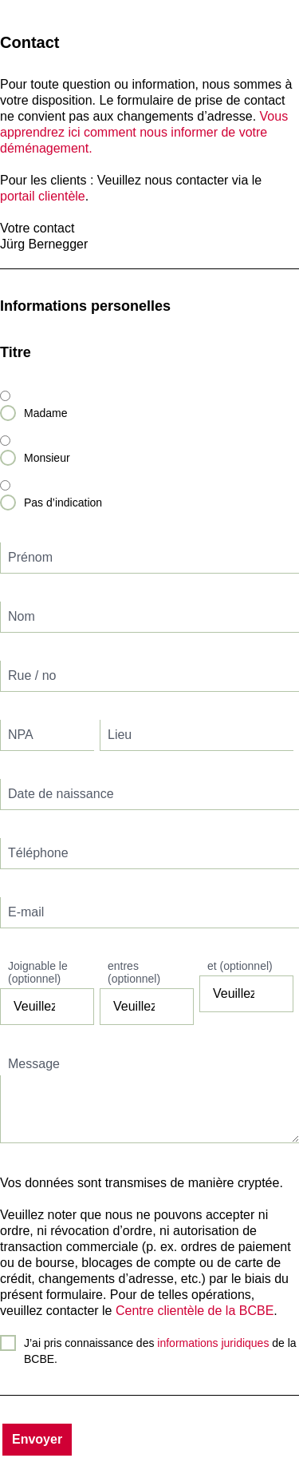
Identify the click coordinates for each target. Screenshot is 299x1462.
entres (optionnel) (134, 972)
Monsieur (47, 457)
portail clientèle (42, 196)
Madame (45, 413)
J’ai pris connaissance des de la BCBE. (160, 1351)
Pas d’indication (63, 502)
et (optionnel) (240, 965)
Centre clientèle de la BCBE (194, 1310)
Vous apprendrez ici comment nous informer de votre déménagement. (144, 132)
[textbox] (149, 558)
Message (34, 1064)
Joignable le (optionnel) (38, 972)
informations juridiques (213, 1343)
